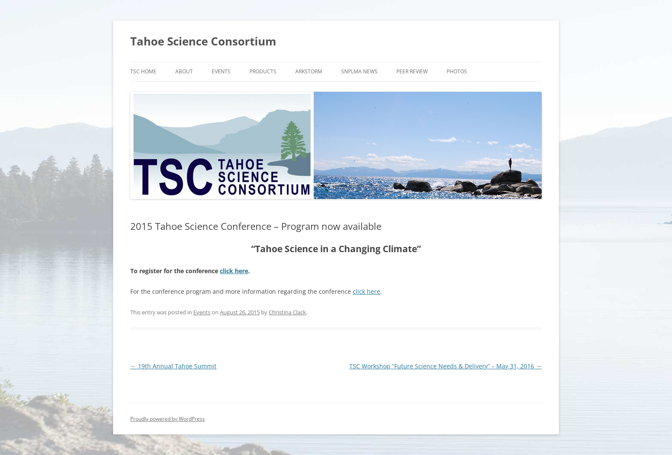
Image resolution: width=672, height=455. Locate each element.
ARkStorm (308, 71)
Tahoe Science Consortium (203, 41)
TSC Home (143, 71)
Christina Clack (287, 312)
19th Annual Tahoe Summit (173, 366)
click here (234, 271)
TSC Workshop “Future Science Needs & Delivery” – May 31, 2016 (445, 366)
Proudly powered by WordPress (167, 418)
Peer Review (412, 71)
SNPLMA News (359, 71)
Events (221, 71)
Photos (457, 71)
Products (262, 71)
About (184, 71)
